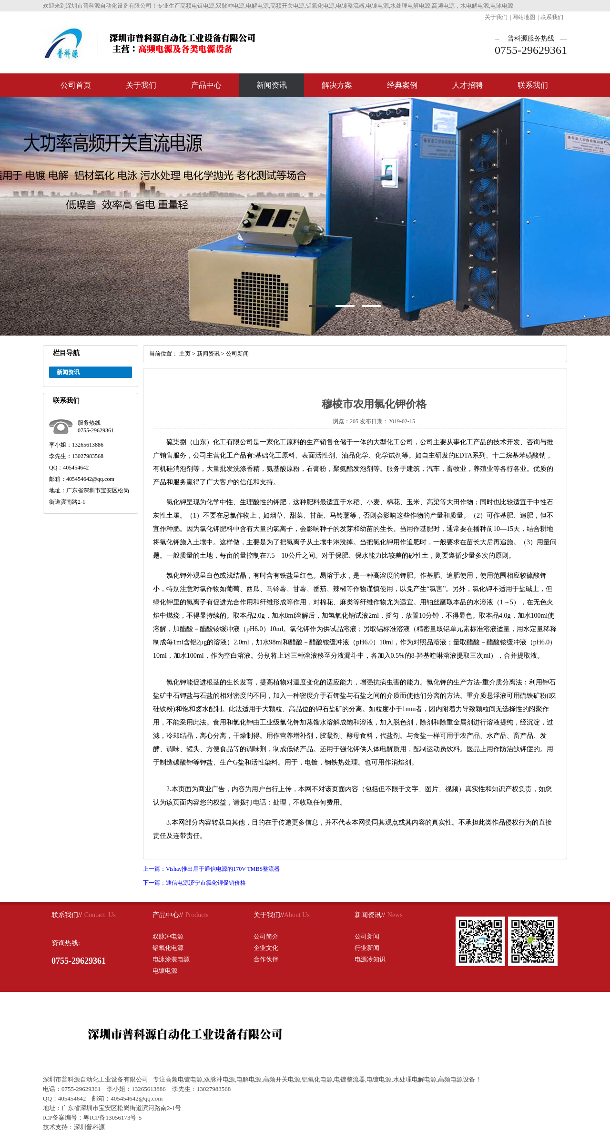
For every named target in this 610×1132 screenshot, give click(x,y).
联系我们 (551, 17)
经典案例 (402, 85)
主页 (185, 353)
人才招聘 (467, 85)
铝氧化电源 (167, 947)
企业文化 (266, 947)
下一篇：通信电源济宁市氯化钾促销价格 (194, 882)
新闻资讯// (370, 914)
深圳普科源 (89, 1127)
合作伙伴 (266, 959)
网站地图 (523, 17)
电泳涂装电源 (171, 959)
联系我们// (66, 914)
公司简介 (266, 936)
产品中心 (206, 85)
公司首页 (76, 85)
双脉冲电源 (167, 936)
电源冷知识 (370, 959)
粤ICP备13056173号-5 (112, 1117)
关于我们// (269, 914)
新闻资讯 (271, 85)
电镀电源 (164, 970)
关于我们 (496, 17)
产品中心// (167, 914)
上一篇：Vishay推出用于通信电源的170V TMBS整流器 (211, 869)
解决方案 (337, 85)
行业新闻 (367, 947)
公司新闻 (237, 353)
